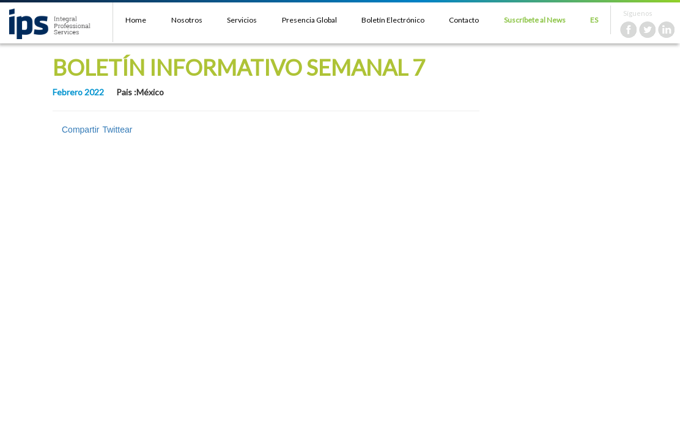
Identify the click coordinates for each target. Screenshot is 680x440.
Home (135, 19)
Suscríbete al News (535, 19)
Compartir (80, 129)
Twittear (117, 129)
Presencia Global (309, 19)
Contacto (464, 19)
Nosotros (186, 19)
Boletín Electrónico (392, 19)
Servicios (242, 19)
